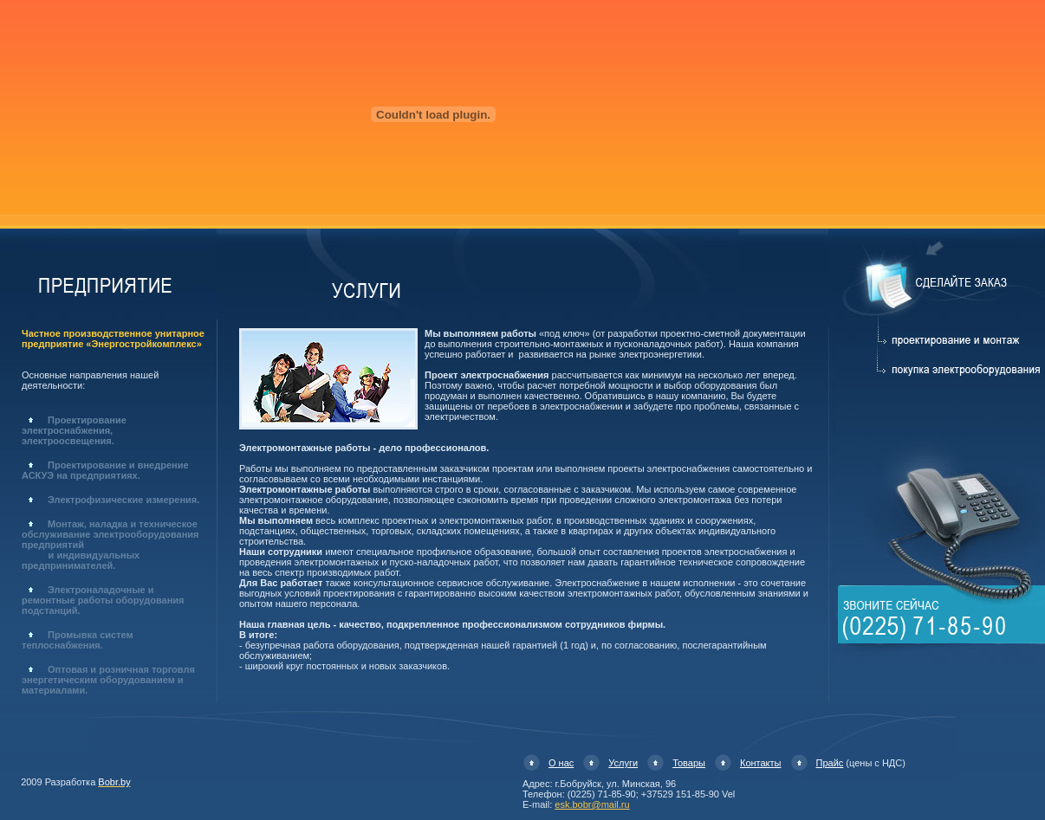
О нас (561, 763)
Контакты (761, 763)
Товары (688, 763)
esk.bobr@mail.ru (592, 804)
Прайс (830, 763)
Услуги (623, 763)
